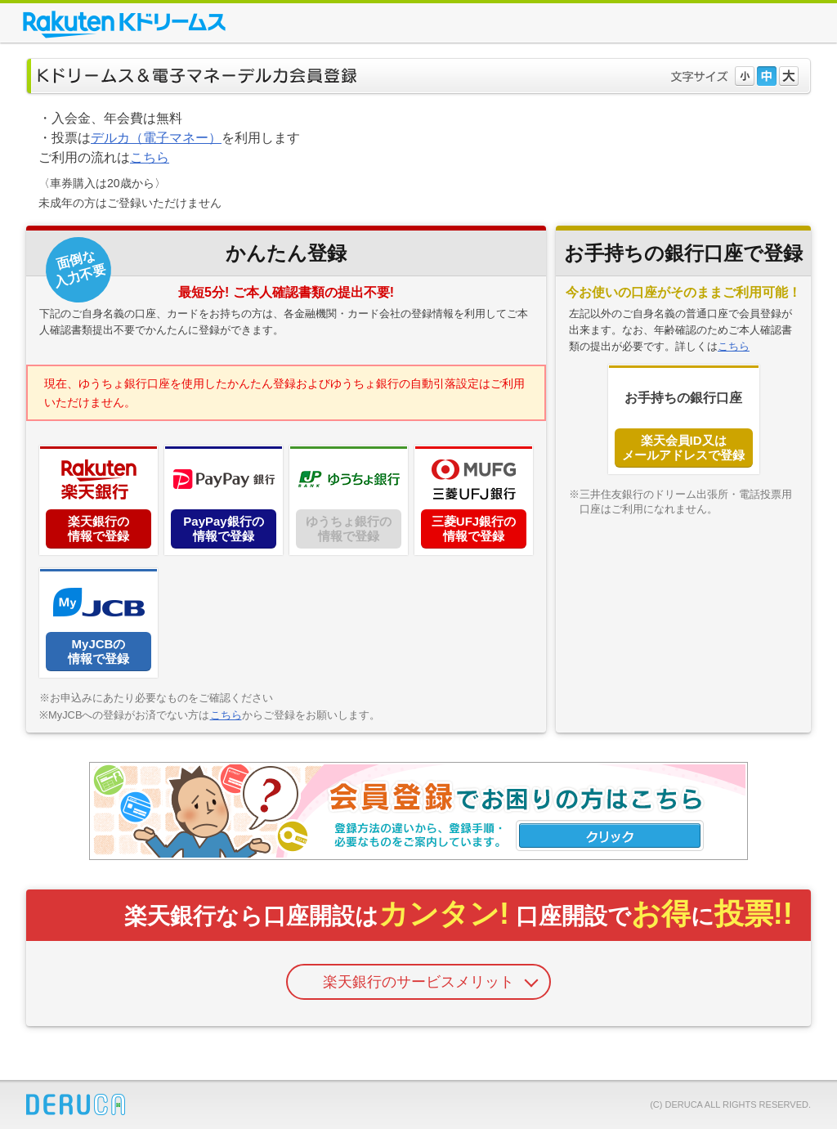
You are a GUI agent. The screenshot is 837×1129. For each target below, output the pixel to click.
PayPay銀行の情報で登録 (223, 528)
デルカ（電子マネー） (156, 138)
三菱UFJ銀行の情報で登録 (474, 528)
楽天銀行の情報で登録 (98, 528)
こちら (149, 157)
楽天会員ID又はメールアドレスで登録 (683, 447)
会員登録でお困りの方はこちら (418, 811)
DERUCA (75, 1104)
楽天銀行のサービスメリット (418, 982)
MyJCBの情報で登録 (98, 651)
